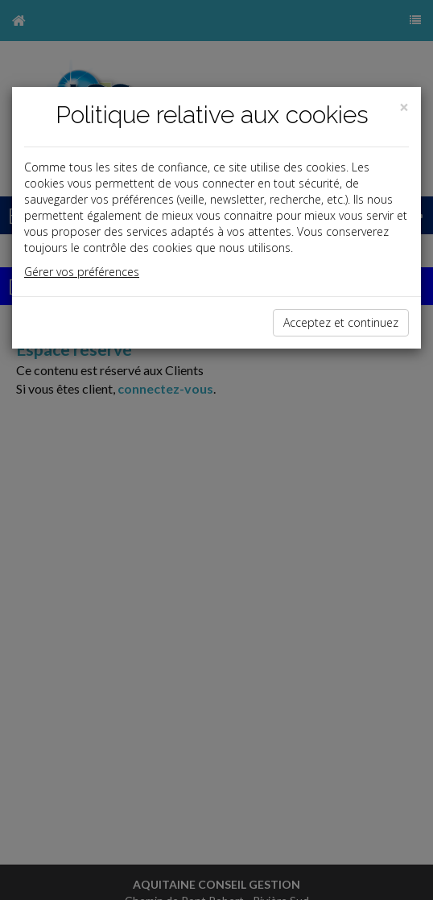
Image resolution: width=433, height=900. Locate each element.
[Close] (404, 107)
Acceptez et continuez (340, 322)
